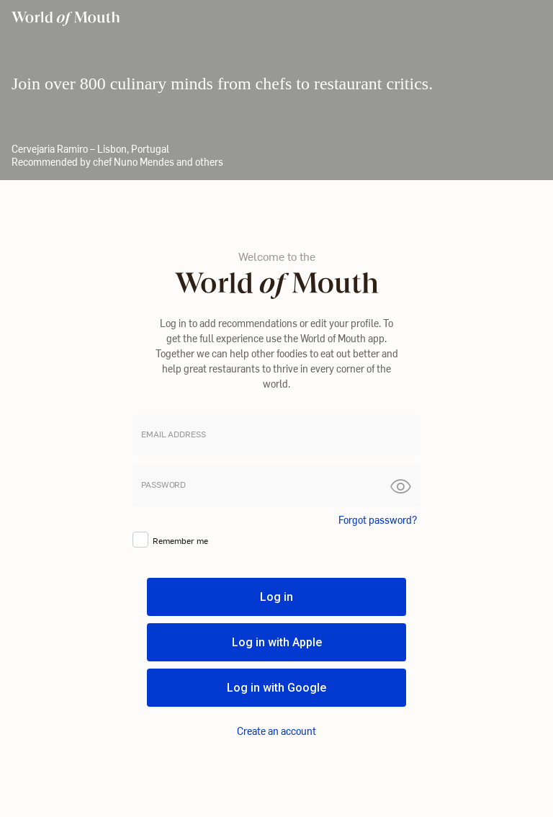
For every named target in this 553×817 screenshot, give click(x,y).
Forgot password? (377, 520)
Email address (173, 434)
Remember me (180, 540)
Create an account (276, 731)
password (163, 484)
